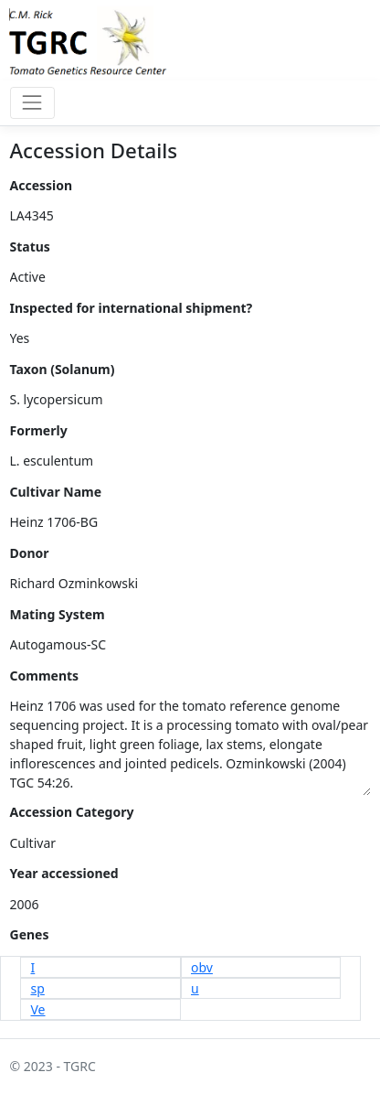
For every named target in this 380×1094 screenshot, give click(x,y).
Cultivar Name (56, 491)
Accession (41, 185)
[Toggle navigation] (32, 103)
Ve (38, 1009)
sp (38, 988)
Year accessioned (64, 873)
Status (30, 246)
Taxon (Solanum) (62, 369)
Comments (44, 675)
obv (202, 967)
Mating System (57, 614)
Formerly (39, 430)
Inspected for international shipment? (131, 307)
